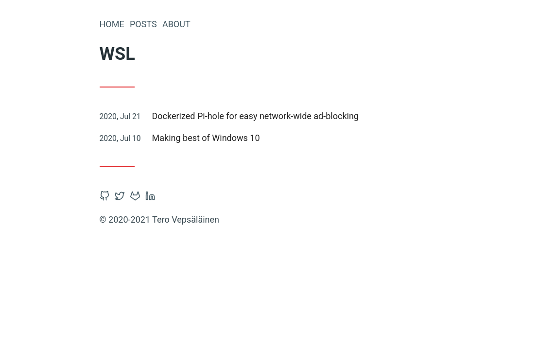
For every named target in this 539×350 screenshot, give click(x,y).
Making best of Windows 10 (206, 138)
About (176, 24)
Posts (143, 24)
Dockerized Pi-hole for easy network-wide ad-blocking (255, 116)
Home (112, 24)
